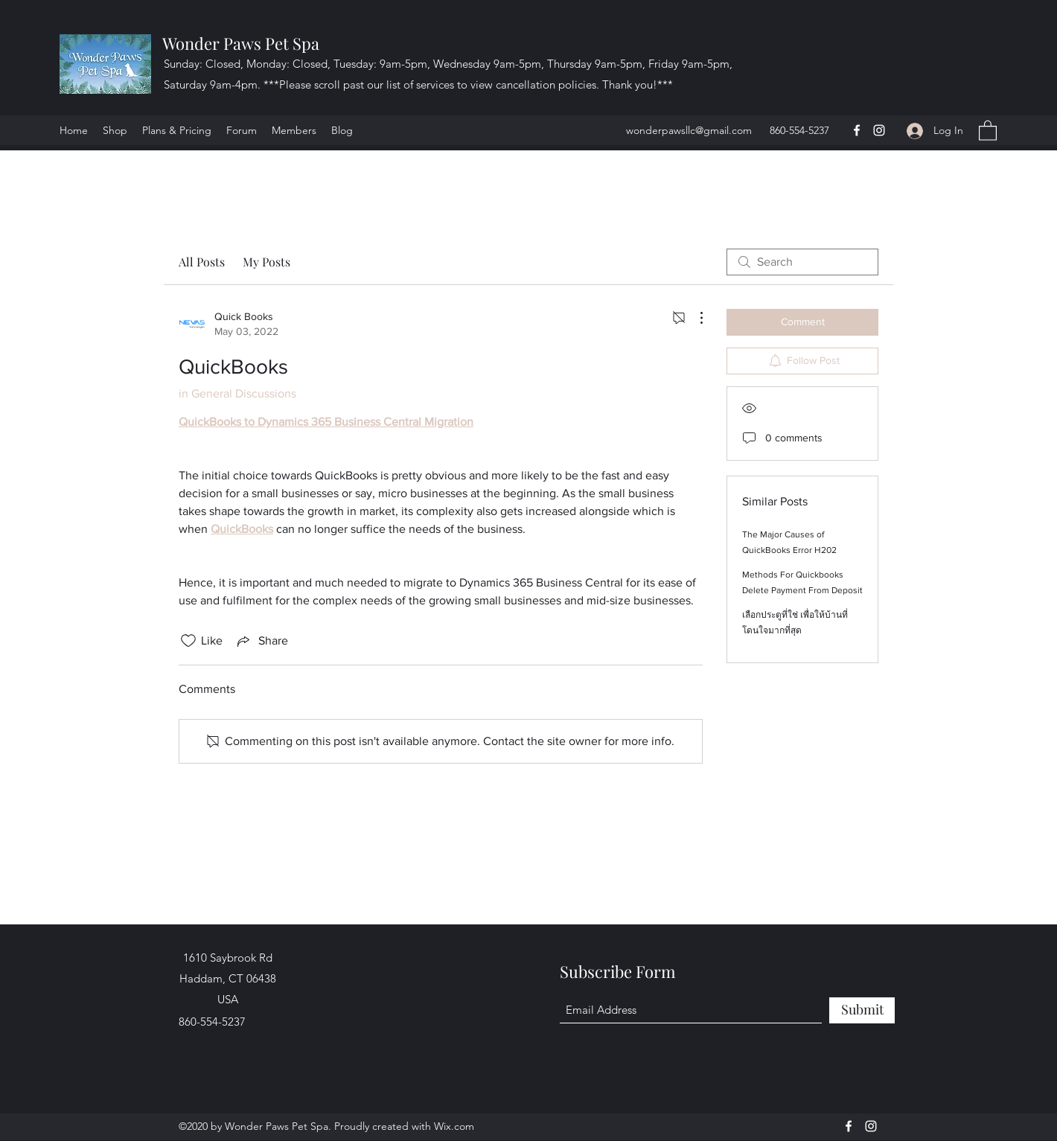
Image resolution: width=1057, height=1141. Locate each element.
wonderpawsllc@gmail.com (689, 130)
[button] (988, 130)
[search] (802, 262)
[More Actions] (694, 318)
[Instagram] (879, 130)
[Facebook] (856, 130)
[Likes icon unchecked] (188, 641)
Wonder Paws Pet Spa (240, 43)
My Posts (266, 261)
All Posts (202, 261)
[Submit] (862, 1010)
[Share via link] (261, 641)
